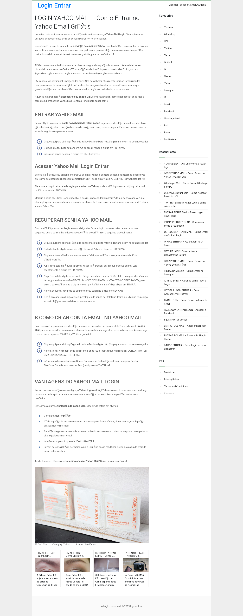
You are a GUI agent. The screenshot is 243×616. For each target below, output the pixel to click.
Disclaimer (169, 372)
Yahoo (167, 83)
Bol (166, 125)
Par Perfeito (170, 139)
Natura (167, 76)
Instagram (169, 90)
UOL (166, 41)
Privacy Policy (171, 379)
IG (165, 97)
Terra (167, 55)
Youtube (168, 27)
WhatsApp (169, 34)
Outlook (168, 62)
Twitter (168, 48)
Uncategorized (172, 118)
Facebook (169, 111)
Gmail (167, 104)
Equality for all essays (175, 319)
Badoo (167, 132)
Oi (165, 69)
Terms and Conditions (176, 386)
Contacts (169, 393)
